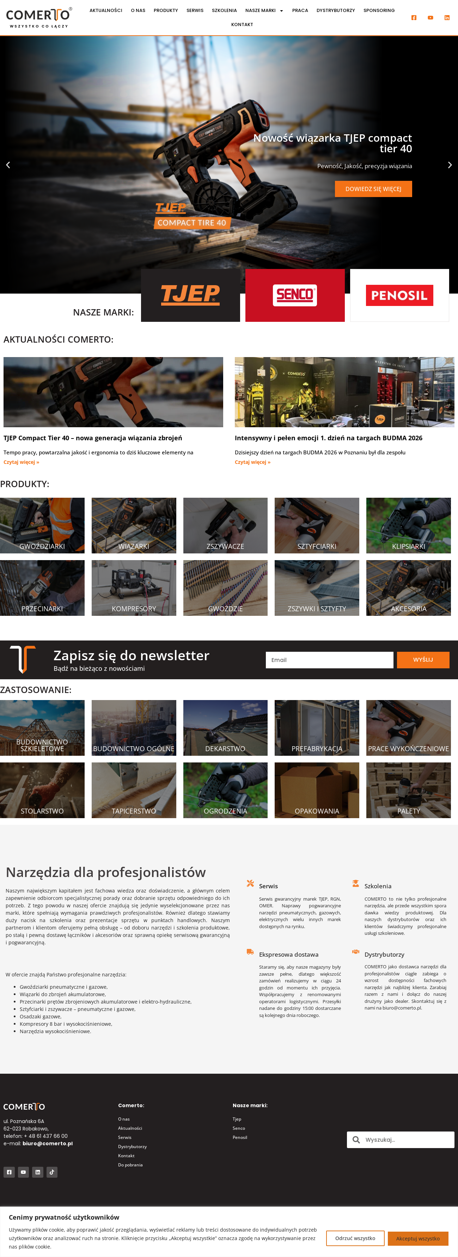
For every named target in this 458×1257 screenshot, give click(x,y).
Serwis (195, 10)
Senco (239, 1128)
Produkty (166, 10)
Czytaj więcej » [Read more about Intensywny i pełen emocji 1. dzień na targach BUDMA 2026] (253, 462)
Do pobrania (130, 1165)
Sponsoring (379, 10)
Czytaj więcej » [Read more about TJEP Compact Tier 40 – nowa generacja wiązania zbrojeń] (21, 462)
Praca (300, 10)
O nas (138, 10)
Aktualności (106, 10)
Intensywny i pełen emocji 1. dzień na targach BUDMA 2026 (328, 438)
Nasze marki (264, 11)
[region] (229, 1232)
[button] (8, 164)
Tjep (237, 1119)
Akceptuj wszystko (417, 1238)
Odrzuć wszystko (352, 1238)
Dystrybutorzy (336, 10)
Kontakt (242, 24)
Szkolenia (224, 10)
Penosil (240, 1137)
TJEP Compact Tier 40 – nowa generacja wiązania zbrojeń (93, 438)
